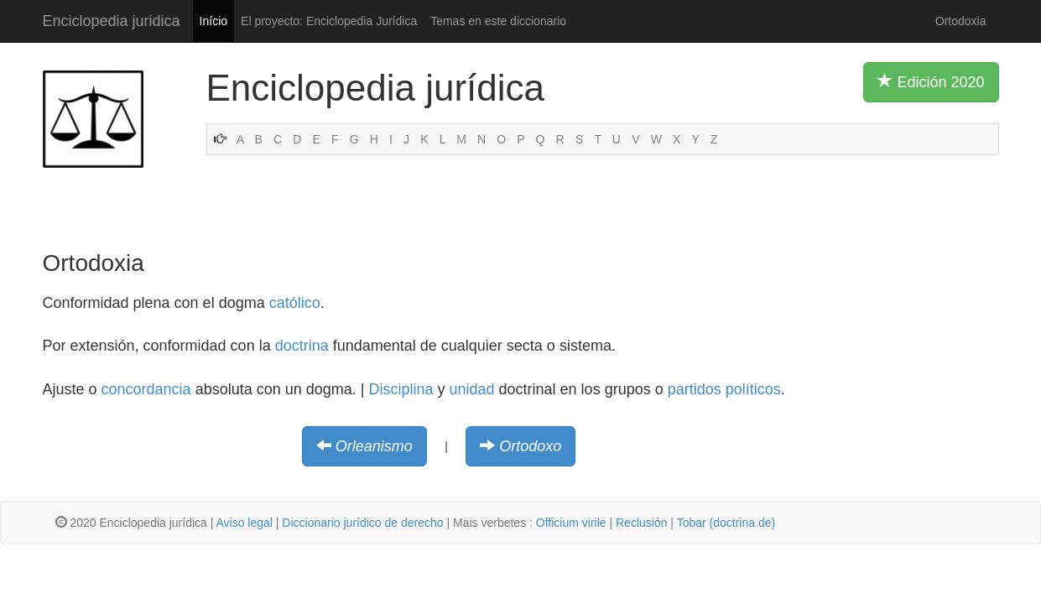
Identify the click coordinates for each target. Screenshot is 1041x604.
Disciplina (400, 389)
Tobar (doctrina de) (726, 522)
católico (294, 302)
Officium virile (571, 522)
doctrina (302, 345)
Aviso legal (244, 522)
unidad (472, 389)
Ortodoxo (530, 446)
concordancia (146, 389)
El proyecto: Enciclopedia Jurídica (329, 21)
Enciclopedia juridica (111, 21)
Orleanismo (374, 446)
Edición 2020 (930, 81)
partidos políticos (724, 389)
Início (213, 21)
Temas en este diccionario (498, 21)
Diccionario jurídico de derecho (362, 522)
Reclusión (641, 522)
